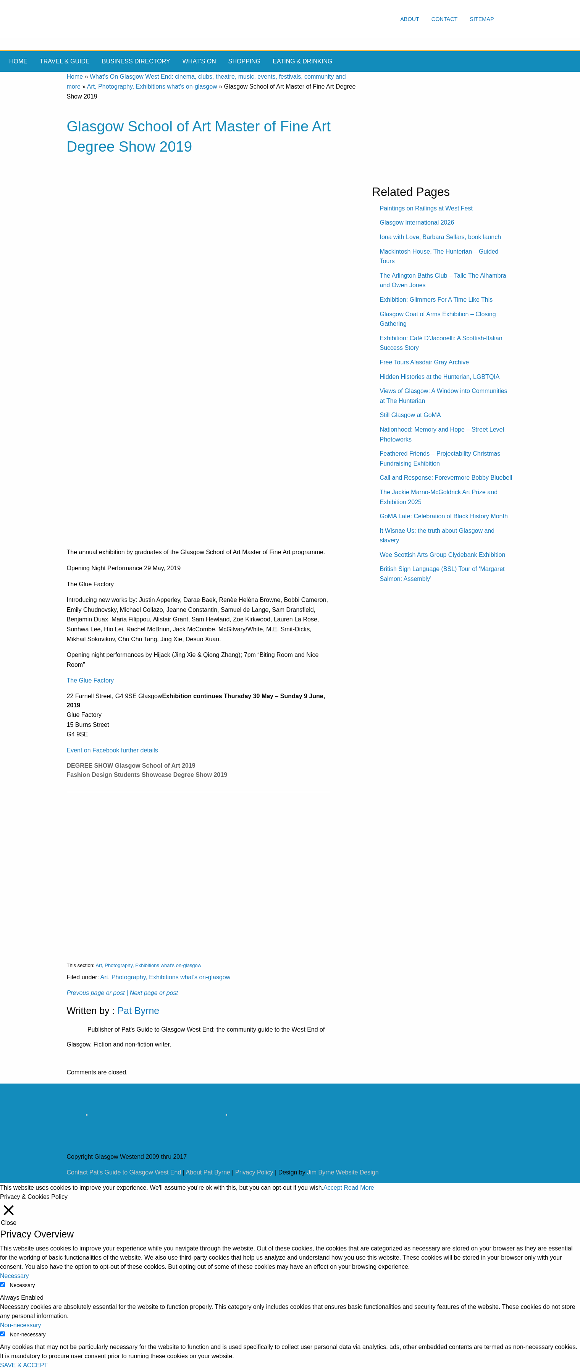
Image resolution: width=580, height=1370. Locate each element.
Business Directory (136, 61)
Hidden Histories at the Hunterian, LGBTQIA (440, 377)
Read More (359, 1187)
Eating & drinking (302, 61)
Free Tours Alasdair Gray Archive (424, 362)
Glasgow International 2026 (417, 222)
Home (18, 61)
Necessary (22, 1285)
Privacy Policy (254, 1172)
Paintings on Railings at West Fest (426, 208)
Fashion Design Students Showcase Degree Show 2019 (147, 775)
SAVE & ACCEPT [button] (24, 1365)
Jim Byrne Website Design (342, 1172)
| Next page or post (152, 993)
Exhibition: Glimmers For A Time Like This (436, 299)
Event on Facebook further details (112, 750)
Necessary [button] (14, 1276)
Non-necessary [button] (20, 1325)
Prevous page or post (96, 993)
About (409, 19)
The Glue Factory (90, 680)
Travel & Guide (65, 61)
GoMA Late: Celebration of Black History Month (444, 516)
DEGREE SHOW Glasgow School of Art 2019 (131, 765)
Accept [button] (332, 1187)
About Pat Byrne (208, 1172)
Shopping (244, 61)
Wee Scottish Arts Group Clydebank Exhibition (443, 555)
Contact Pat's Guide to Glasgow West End (124, 1172)
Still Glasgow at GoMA (410, 415)
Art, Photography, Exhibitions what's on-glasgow (152, 86)
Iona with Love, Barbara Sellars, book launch (440, 237)
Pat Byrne (138, 1010)
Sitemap (482, 19)
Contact (444, 19)
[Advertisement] (198, 871)
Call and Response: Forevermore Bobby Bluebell (446, 477)
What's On (199, 61)
